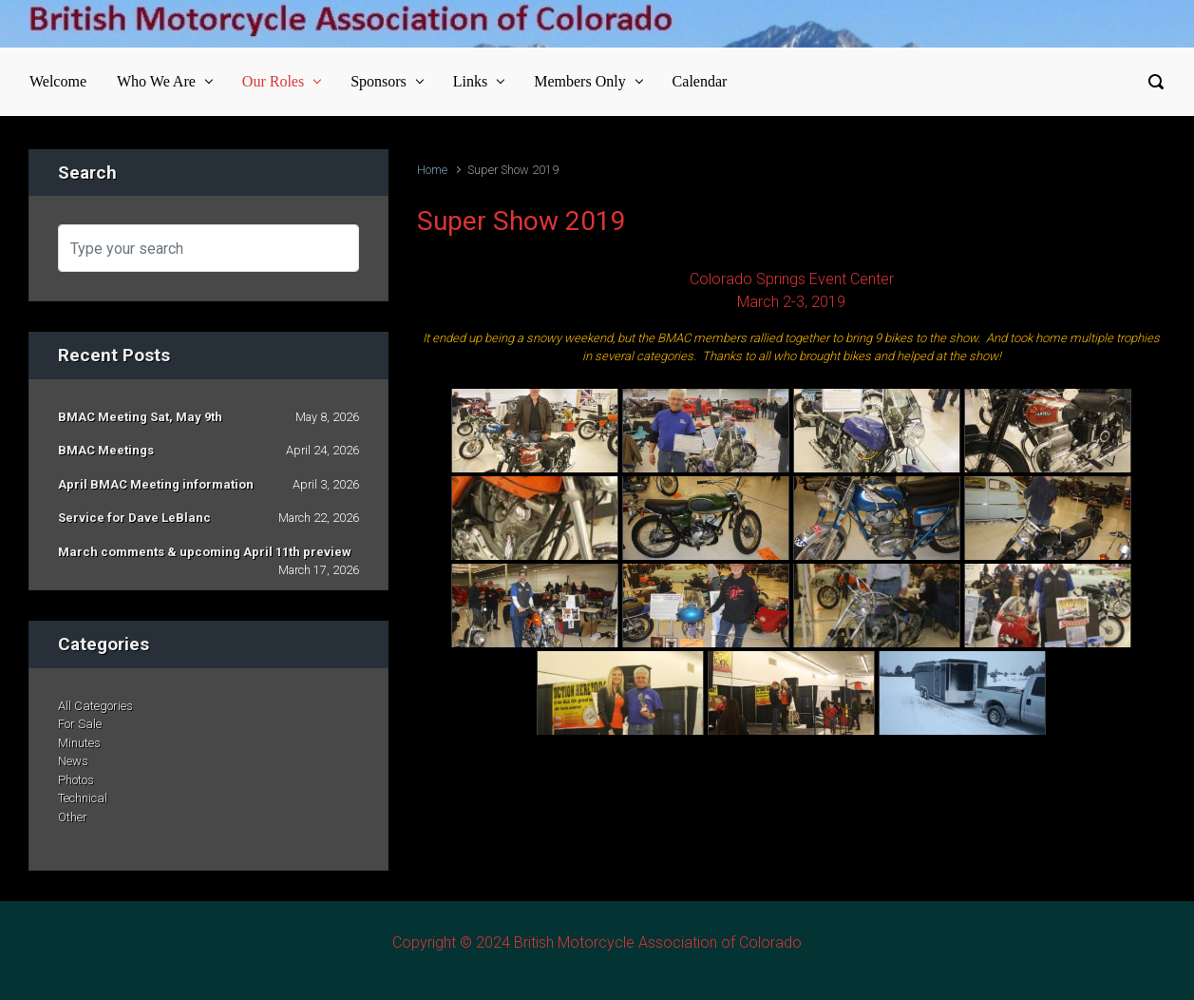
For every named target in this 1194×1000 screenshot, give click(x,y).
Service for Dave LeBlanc (134, 517)
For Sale (80, 724)
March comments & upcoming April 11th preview (204, 552)
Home (432, 170)
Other (72, 817)
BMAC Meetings (106, 450)
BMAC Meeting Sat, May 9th (140, 417)
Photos (76, 780)
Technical (82, 798)
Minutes (79, 743)
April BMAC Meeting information (156, 484)
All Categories (95, 706)
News (73, 761)
